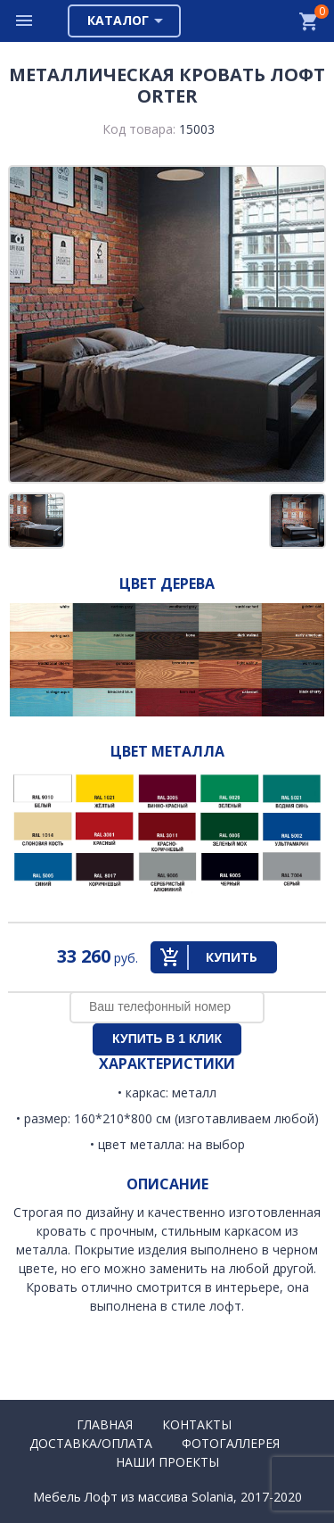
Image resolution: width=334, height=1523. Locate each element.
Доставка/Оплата (90, 1443)
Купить (231, 956)
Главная (105, 1424)
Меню (25, 21)
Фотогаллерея (231, 1443)
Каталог (118, 20)
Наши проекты (167, 1461)
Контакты (197, 1424)
